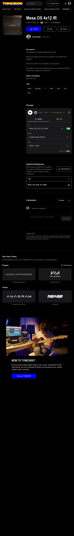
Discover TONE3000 (24, 376)
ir (45, 88)
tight (29, 93)
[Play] (30, 112)
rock (65, 88)
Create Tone (52, 3)
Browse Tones (6, 9)
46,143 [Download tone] (34, 29)
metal (51, 88)
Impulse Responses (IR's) (51, 9)
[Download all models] (64, 169)
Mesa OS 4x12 (31, 78)
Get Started (17, 9)
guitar (29, 88)
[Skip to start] (35, 112)
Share (63, 29)
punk (58, 88)
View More (67, 9)
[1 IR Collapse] (49, 179)
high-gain (38, 88)
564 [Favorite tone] (49, 29)
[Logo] (12, 3)
